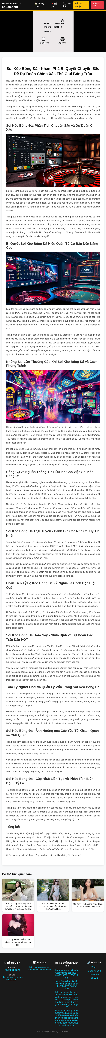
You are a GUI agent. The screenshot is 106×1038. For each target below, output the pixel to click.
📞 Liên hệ (67, 5)
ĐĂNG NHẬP (78, 5)
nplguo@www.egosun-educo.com (12, 978)
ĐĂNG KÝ (96, 4)
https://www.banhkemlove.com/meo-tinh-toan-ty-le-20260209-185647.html (67, 985)
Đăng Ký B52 (94, 971)
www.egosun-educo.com (11, 5)
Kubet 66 (94, 974)
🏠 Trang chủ (39, 5)
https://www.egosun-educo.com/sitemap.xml (39, 968)
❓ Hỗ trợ (54, 5)
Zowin (94, 967)
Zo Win (94, 978)
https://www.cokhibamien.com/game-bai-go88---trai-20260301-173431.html (67, 974)
